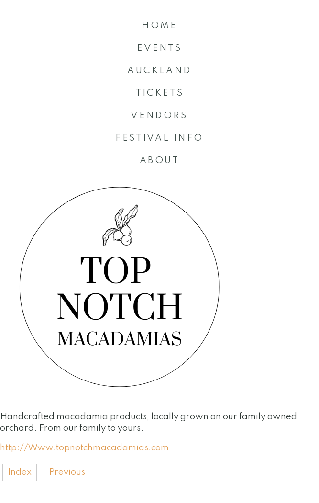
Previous (67, 472)
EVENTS (159, 48)
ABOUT (159, 160)
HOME (159, 25)
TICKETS (159, 93)
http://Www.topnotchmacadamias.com (84, 447)
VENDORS (159, 115)
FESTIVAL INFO (159, 138)
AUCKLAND (159, 70)
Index (20, 472)
